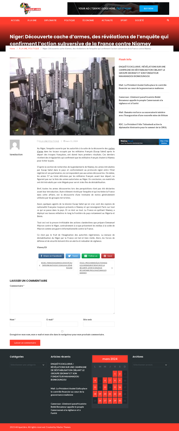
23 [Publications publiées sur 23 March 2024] (120, 394)
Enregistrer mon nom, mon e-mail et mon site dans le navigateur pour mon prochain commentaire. (57, 334)
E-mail (50, 319)
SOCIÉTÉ (139, 20)
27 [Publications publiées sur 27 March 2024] (105, 400)
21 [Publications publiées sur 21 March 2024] (110, 394)
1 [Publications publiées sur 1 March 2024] (115, 374)
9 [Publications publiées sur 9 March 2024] (119, 380)
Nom (13, 319)
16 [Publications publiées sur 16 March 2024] (120, 387)
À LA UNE (32, 20)
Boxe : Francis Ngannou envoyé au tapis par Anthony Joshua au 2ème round (56, 265)
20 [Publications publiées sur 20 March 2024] (105, 394)
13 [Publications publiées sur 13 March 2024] (105, 387)
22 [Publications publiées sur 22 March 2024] (115, 394)
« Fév (94, 406)
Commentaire (17, 285)
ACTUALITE (107, 20)
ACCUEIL (15, 20)
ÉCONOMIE (88, 20)
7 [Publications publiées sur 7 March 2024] (109, 380)
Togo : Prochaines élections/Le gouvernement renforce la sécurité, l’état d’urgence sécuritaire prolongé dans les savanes (93, 268)
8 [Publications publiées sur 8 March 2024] (115, 380)
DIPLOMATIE (50, 20)
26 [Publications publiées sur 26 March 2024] (100, 400)
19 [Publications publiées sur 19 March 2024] (100, 394)
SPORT (124, 20)
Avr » (100, 406)
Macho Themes (63, 427)
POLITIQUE (69, 20)
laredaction (16, 154)
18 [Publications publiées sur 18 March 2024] (95, 394)
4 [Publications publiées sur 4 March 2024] (95, 380)
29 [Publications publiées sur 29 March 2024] (115, 400)
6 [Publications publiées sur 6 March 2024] (105, 380)
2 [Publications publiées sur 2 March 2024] (119, 374)
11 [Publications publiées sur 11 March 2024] (95, 387)
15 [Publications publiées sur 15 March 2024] (115, 387)
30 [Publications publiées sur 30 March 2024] (120, 400)
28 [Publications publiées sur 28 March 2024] (110, 400)
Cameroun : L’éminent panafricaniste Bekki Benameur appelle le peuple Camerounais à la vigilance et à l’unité (141, 100)
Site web (87, 319)
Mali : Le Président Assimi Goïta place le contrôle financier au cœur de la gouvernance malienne (69, 391)
